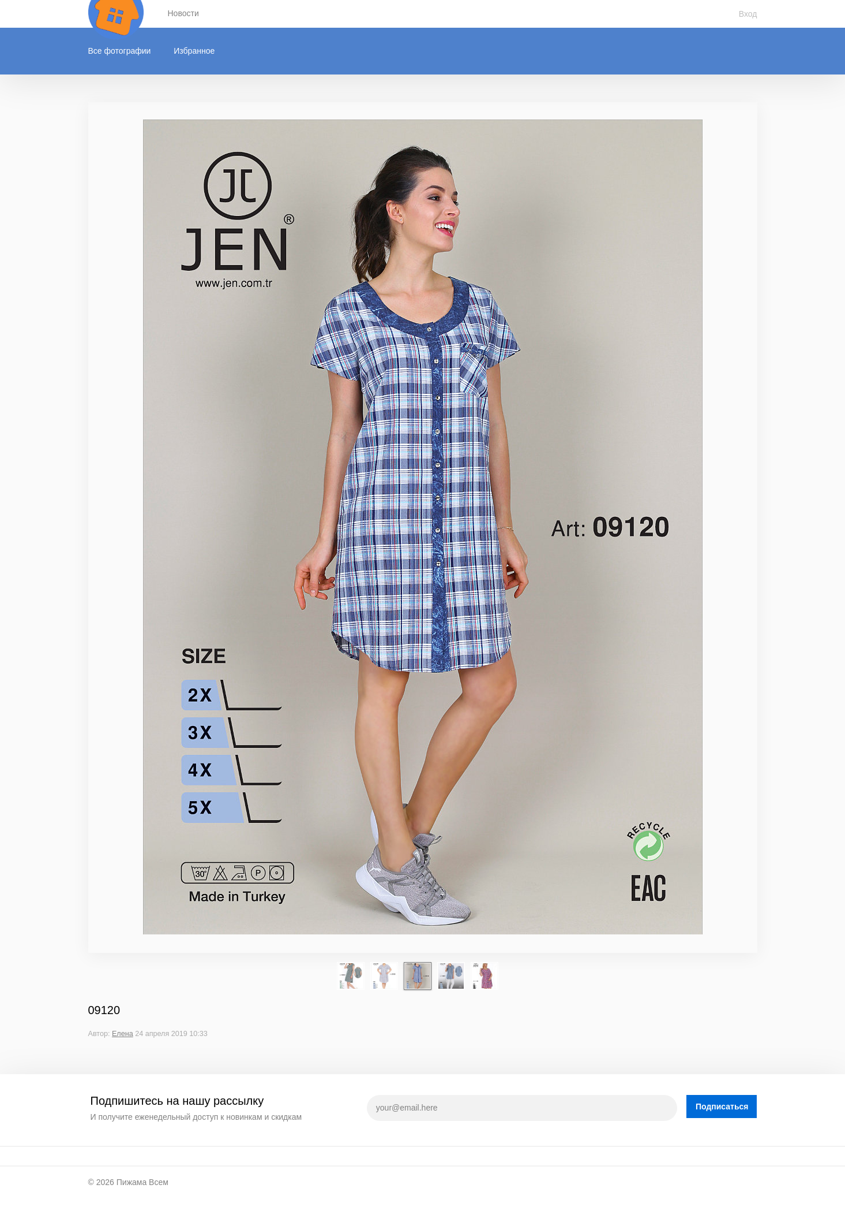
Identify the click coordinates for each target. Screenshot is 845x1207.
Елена (122, 1034)
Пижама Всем (142, 1182)
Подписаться (722, 1106)
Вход (748, 13)
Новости (183, 13)
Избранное (194, 50)
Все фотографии (119, 50)
